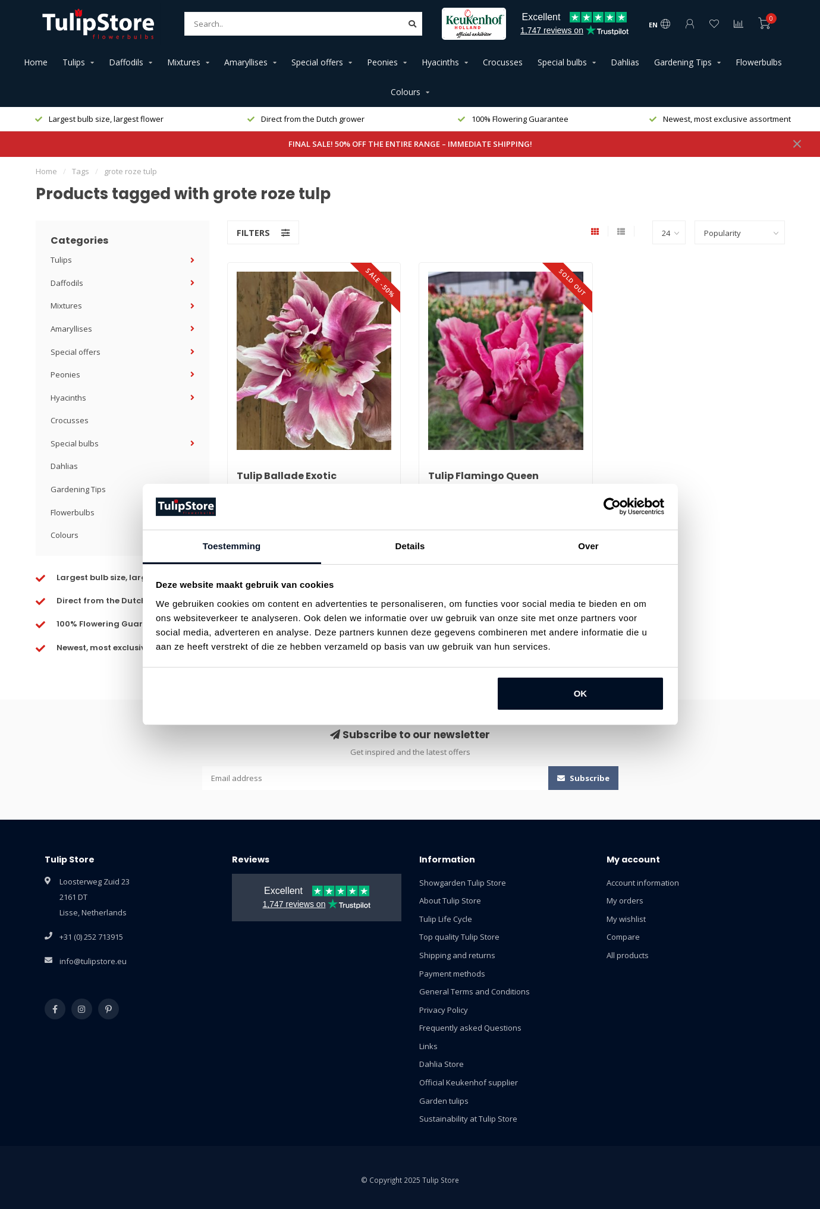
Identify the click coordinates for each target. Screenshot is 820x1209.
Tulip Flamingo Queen (483, 476)
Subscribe (583, 778)
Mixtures (183, 62)
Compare (623, 936)
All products (628, 955)
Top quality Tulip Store (459, 936)
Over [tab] (588, 546)
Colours (405, 91)
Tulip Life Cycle (445, 919)
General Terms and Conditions (474, 991)
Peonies (382, 62)
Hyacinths (440, 62)
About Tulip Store (450, 900)
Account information (643, 882)
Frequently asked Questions (470, 1027)
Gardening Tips (683, 62)
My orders (625, 900)
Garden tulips (444, 1100)
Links (428, 1046)
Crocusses (503, 62)
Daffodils (126, 62)
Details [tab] (410, 546)
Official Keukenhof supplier (468, 1082)
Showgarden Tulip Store (462, 882)
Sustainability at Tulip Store (468, 1118)
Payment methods (452, 973)
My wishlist (626, 919)
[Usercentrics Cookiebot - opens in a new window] (612, 506)
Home (36, 62)
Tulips (73, 62)
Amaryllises (246, 62)
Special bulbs (562, 62)
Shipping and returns (457, 955)
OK (580, 693)
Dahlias (625, 62)
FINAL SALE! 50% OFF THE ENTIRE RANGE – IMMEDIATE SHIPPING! (410, 143)
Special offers (317, 62)
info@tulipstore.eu (93, 961)
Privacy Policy (443, 1010)
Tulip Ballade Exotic (287, 476)
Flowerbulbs (759, 62)
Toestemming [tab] (232, 546)
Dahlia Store (441, 1064)
